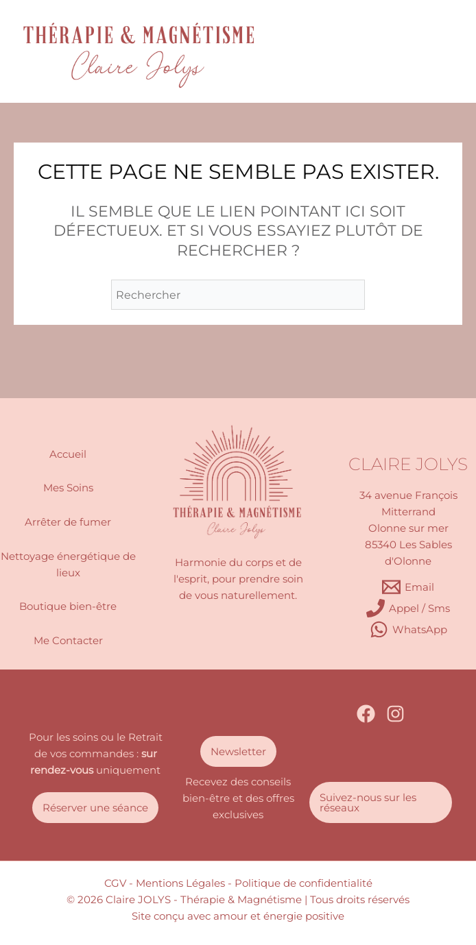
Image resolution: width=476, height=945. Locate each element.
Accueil (67, 454)
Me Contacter (68, 641)
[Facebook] (366, 713)
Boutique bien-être (68, 606)
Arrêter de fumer (68, 522)
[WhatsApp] (408, 629)
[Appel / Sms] (408, 608)
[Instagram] (395, 713)
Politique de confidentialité (303, 883)
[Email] (408, 587)
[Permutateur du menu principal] (429, 51)
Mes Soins (68, 488)
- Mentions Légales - (180, 883)
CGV (115, 883)
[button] (95, 807)
